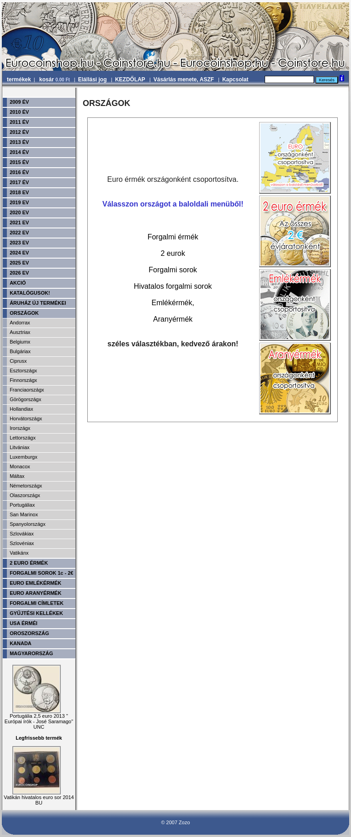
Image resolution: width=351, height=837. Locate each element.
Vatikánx (19, 553)
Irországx (20, 428)
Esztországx (23, 370)
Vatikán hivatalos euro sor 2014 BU (39, 797)
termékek (19, 79)
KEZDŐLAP (130, 79)
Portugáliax (22, 505)
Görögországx (25, 399)
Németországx (26, 485)
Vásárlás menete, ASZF (184, 79)
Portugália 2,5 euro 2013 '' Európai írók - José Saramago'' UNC (39, 719)
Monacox (20, 466)
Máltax (17, 476)
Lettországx (23, 437)
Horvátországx (26, 418)
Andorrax (20, 322)
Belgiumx (20, 341)
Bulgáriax (20, 351)
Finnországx (23, 380)
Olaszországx (25, 495)
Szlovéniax (22, 543)
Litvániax (19, 447)
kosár (55, 79)
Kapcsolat (235, 79)
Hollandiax (21, 409)
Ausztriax (20, 332)
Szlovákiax (22, 533)
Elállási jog (92, 79)
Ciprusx (18, 361)
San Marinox (24, 514)
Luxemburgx (23, 457)
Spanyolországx (27, 524)
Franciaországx (27, 389)
